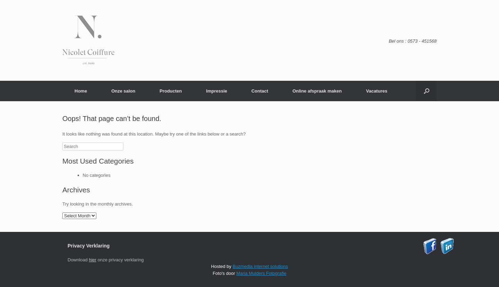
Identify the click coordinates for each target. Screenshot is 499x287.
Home (81, 91)
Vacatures (376, 91)
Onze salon (123, 91)
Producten (170, 91)
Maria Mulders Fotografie (261, 273)
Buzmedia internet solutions (260, 266)
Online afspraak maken (317, 91)
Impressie (216, 91)
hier (92, 259)
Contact (259, 91)
